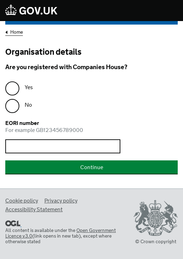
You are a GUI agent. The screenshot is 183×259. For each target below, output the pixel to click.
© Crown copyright (155, 242)
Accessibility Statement (34, 209)
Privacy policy (60, 201)
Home (16, 33)
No (28, 105)
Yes (29, 87)
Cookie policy (21, 201)
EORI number (91, 127)
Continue (91, 167)
